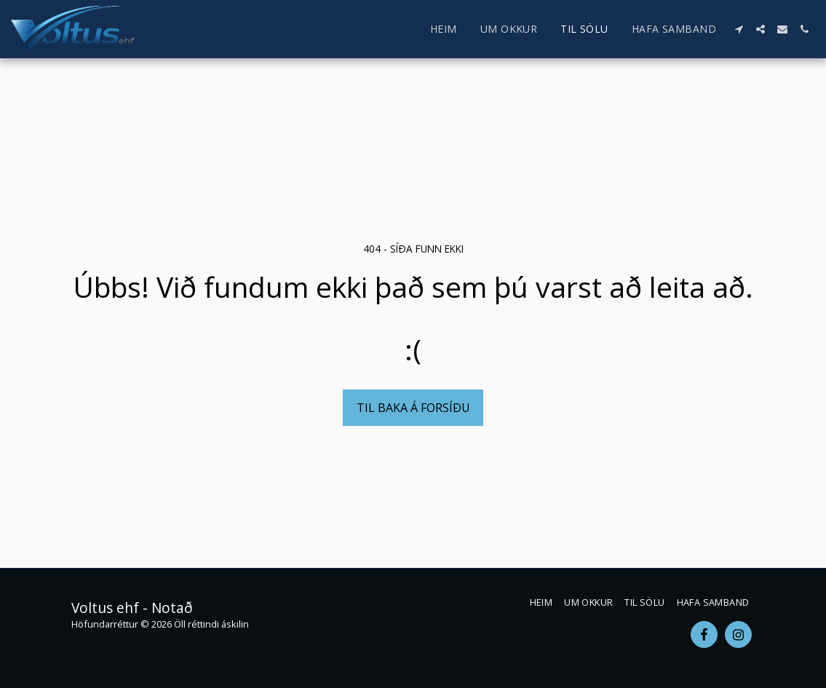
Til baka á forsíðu (413, 408)
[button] (738, 29)
